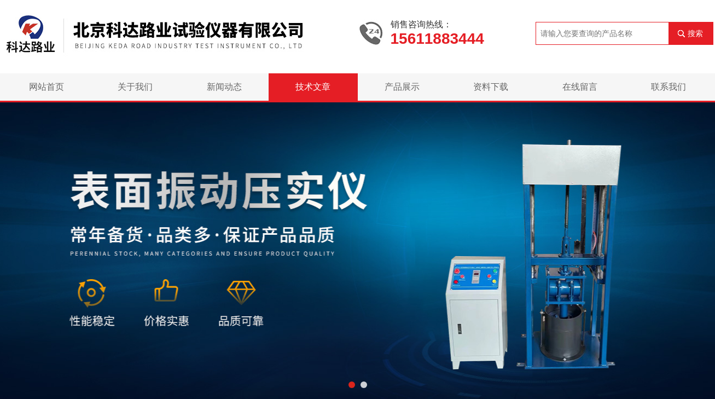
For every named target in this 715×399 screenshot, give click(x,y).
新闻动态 (224, 86)
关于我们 (135, 86)
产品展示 (402, 86)
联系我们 (668, 86)
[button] (351, 384)
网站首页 (46, 86)
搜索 (695, 33)
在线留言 (579, 86)
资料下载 (490, 86)
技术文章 (312, 86)
